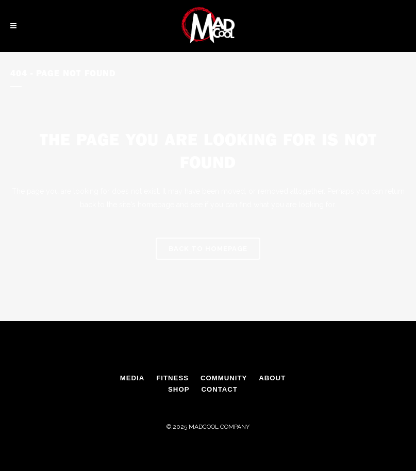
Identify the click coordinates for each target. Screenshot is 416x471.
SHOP (178, 389)
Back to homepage (208, 249)
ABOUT (272, 378)
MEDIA (132, 378)
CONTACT (219, 389)
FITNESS (172, 378)
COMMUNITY (224, 378)
